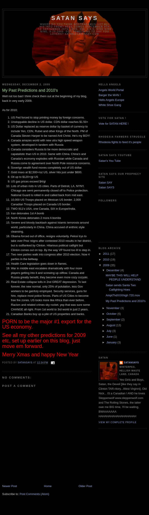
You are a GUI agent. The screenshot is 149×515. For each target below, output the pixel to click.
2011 (106, 253)
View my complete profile (118, 422)
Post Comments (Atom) (34, 494)
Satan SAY (105, 182)
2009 (106, 265)
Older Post (85, 486)
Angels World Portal (111, 90)
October (111, 313)
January (111, 342)
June (110, 336)
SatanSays (131, 362)
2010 (106, 259)
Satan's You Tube (110, 160)
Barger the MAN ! (110, 95)
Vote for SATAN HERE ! (114, 123)
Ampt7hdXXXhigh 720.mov (123, 295)
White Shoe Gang (110, 105)
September (113, 319)
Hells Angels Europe (111, 100)
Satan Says (74, 18)
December (113, 270)
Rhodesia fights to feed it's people (120, 142)
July (109, 331)
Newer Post (9, 486)
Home (48, 486)
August (111, 325)
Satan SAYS (106, 187)
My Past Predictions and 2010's (125, 301)
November (113, 308)
